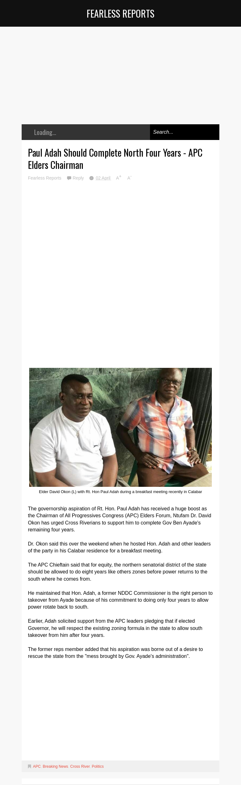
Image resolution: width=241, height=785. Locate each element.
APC (37, 766)
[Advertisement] (120, 80)
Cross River (80, 766)
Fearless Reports (120, 13)
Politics (98, 766)
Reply (78, 177)
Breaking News (55, 766)
